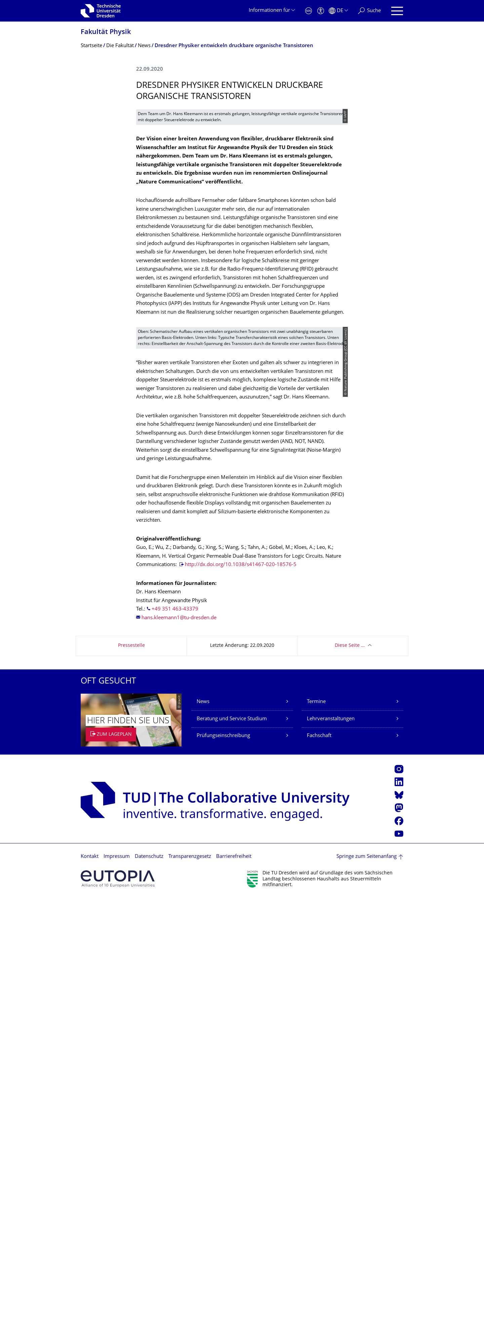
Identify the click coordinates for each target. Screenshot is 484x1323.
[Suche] (369, 11)
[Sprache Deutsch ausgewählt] (338, 11)
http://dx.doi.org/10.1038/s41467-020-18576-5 (240, 989)
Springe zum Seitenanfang (366, 1281)
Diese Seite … (350, 1070)
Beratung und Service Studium (232, 1143)
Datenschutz (149, 1281)
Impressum (117, 1281)
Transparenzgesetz (189, 1281)
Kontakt (89, 1281)
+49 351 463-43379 (175, 1034)
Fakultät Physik (106, 32)
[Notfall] (308, 11)
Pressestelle (131, 1070)
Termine (316, 1126)
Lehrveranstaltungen (331, 1143)
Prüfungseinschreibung (223, 1160)
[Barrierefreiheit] (320, 11)
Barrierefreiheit (233, 1281)
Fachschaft (319, 1160)
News (203, 1126)
